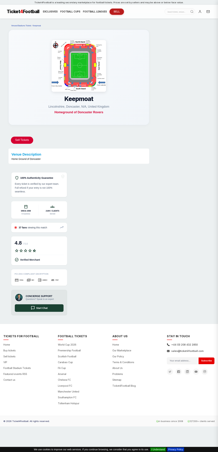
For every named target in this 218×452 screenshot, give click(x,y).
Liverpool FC (65, 385)
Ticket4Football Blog (124, 385)
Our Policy (118, 356)
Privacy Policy (175, 449)
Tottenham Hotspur (68, 403)
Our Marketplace (121, 350)
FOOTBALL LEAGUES (95, 11)
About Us (117, 368)
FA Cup (62, 368)
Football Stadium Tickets (17, 368)
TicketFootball (23, 11)
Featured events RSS (15, 374)
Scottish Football (67, 356)
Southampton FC (67, 397)
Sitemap (116, 379)
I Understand (158, 449)
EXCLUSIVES (50, 11)
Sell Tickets (22, 139)
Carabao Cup (65, 362)
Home (6, 344)
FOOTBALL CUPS (70, 11)
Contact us (9, 379)
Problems (117, 374)
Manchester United (68, 391)
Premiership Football (69, 350)
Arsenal (62, 374)
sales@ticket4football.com (185, 350)
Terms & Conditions (123, 362)
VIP (5, 362)
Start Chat (39, 308)
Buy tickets (9, 350)
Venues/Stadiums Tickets (21, 26)
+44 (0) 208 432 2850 (182, 344)
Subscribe (206, 360)
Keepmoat (37, 26)
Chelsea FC (64, 379)
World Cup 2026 (67, 344)
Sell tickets (9, 356)
